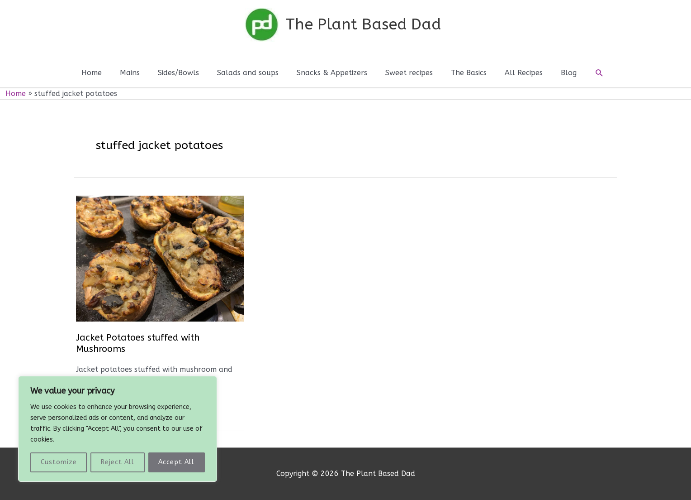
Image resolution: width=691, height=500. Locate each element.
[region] (117, 429)
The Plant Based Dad (363, 24)
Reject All (117, 462)
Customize (59, 462)
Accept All (176, 462)
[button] (599, 73)
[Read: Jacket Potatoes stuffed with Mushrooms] (160, 258)
